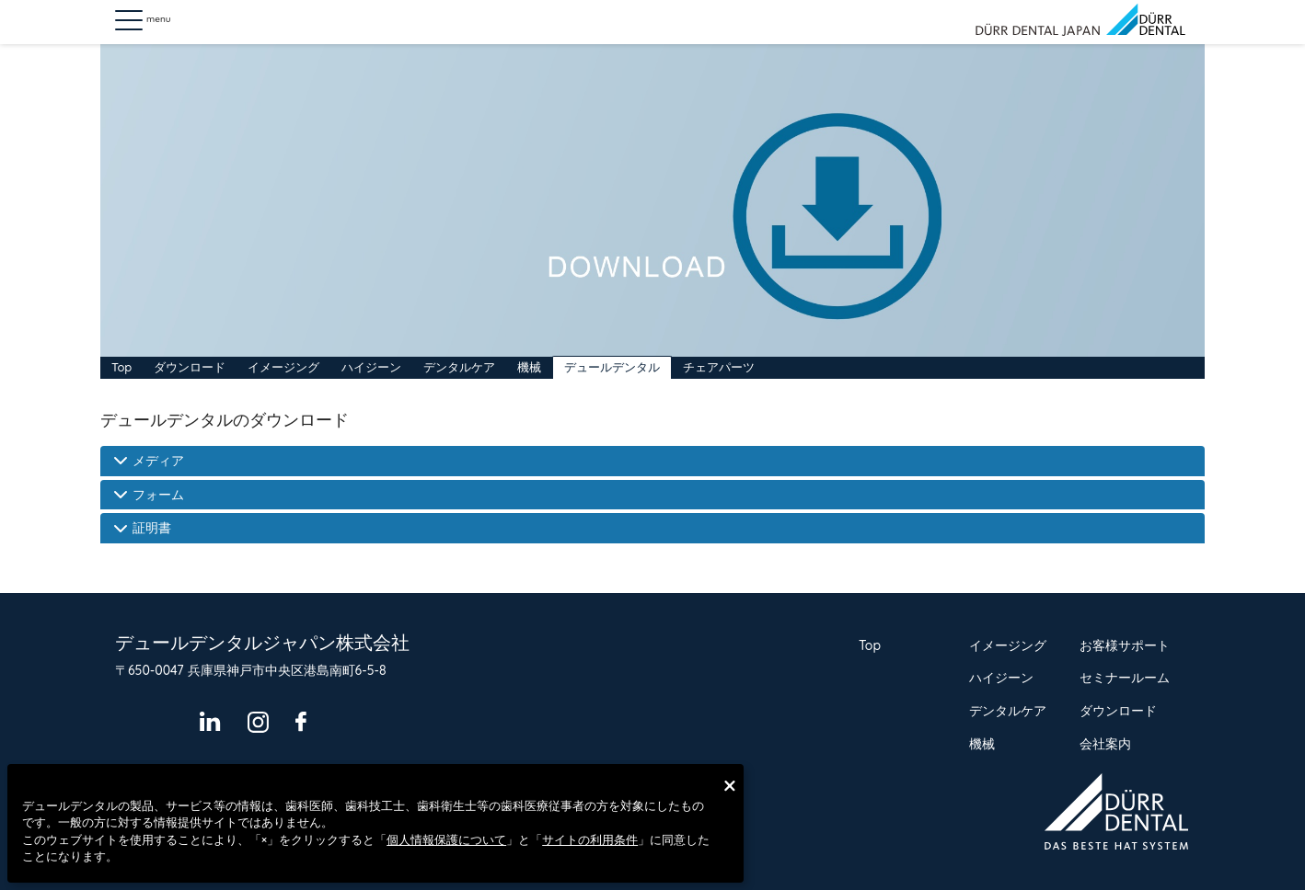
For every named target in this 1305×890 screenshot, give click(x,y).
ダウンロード (189, 366)
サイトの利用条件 (590, 839)
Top (121, 366)
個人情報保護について (446, 839)
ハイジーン (371, 366)
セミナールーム (1125, 677)
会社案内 (1105, 744)
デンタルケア (459, 366)
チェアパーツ (719, 366)
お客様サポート (1125, 645)
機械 (529, 366)
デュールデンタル (612, 366)
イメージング (283, 366)
